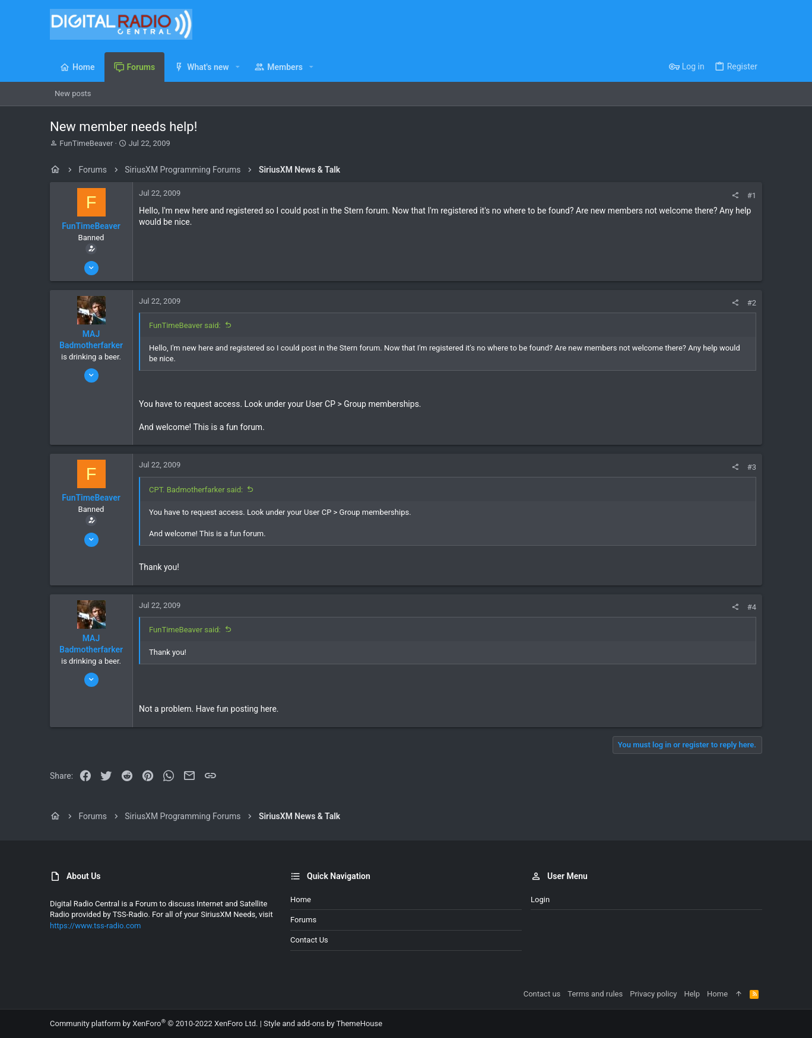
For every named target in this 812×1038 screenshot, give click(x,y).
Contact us (309, 939)
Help (692, 993)
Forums (303, 919)
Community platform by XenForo (154, 1023)
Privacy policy (653, 993)
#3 (751, 467)
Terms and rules (595, 993)
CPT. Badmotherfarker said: (196, 489)
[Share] (735, 195)
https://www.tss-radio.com (95, 925)
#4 (751, 607)
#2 (751, 302)
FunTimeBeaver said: (185, 325)
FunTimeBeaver (86, 143)
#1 (751, 195)
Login (540, 899)
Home (300, 899)
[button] (237, 67)
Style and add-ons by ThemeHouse (323, 1023)
